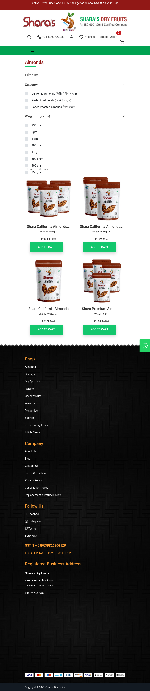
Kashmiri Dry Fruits (36, 425)
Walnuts (30, 403)
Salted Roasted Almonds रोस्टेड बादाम (53, 107)
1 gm (35, 138)
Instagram (33, 521)
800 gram (37, 145)
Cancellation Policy (36, 487)
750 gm (36, 125)
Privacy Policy (33, 480)
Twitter (31, 528)
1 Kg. (35, 152)
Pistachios (31, 410)
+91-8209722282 (50, 37)
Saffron (29, 417)
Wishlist (87, 36)
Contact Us (32, 465)
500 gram (37, 158)
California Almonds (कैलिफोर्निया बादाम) (54, 93)
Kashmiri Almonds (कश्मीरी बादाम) (51, 100)
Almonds (43, 169)
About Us (30, 451)
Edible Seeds (33, 432)
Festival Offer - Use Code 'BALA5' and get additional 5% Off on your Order (75, 3)
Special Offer (108, 37)
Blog (27, 458)
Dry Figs (30, 374)
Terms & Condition (36, 473)
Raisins (29, 388)
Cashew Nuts (33, 396)
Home (29, 169)
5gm (34, 132)
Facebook (32, 514)
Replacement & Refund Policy (43, 495)
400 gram (37, 165)
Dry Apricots (32, 381)
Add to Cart (46, 247)
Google (31, 535)
